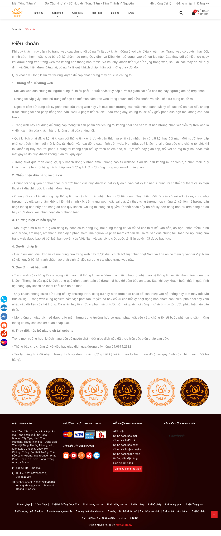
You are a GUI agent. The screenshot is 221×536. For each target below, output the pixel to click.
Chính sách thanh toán (126, 453)
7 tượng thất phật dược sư (122, 511)
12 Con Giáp (40, 504)
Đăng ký (203, 3)
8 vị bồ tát (182, 511)
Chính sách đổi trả (124, 440)
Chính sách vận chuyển (127, 449)
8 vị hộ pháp (198, 511)
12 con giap (23, 504)
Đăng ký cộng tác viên (127, 468)
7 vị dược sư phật (150, 511)
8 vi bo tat (168, 511)
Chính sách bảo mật (125, 435)
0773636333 (38, 473)
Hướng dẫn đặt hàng (125, 458)
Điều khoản (25, 43)
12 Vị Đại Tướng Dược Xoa (64, 504)
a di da (122, 518)
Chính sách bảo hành (125, 444)
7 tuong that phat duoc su (90, 511)
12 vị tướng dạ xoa (117, 504)
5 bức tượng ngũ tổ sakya (29, 511)
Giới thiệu (118, 431)
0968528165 (23, 476)
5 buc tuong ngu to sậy (59, 511)
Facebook (177, 436)
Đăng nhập (184, 3)
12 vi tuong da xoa (93, 504)
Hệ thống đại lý (160, 3)
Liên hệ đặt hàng (123, 462)
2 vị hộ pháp (154, 504)
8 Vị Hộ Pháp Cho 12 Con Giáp (99, 518)
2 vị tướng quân (194, 504)
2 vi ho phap (138, 504)
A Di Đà (134, 518)
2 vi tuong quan (173, 504)
